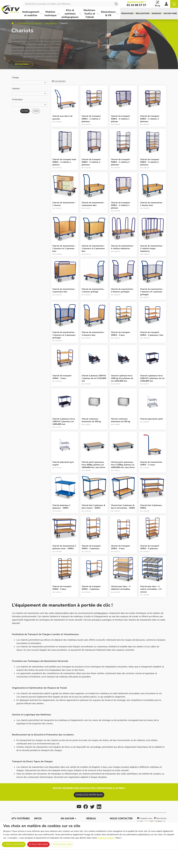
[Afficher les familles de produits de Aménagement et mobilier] (41, 14)
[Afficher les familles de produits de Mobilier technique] (58, 14)
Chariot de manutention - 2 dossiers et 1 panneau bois (64, 248)
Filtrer (24, 111)
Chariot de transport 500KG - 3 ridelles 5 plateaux (149, 162)
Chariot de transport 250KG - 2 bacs (61, 377)
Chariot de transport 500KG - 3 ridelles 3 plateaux (149, 119)
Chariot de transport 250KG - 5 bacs (61, 587)
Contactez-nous (144, 818)
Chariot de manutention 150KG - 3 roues (151, 463)
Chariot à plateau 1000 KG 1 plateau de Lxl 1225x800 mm (94, 378)
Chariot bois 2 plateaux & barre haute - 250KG (93, 506)
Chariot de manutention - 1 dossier (64, 204)
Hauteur (16, 88)
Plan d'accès (160, 818)
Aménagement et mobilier (30, 13)
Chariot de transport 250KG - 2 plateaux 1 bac (151, 333)
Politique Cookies (105, 837)
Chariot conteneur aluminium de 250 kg (120, 420)
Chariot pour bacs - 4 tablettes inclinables (120, 587)
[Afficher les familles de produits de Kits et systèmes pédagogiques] (80, 14)
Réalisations (142, 13)
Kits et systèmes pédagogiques (70, 14)
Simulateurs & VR (108, 13)
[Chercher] (116, 3)
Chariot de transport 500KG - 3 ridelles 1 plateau (120, 205)
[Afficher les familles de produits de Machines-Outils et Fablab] (98, 14)
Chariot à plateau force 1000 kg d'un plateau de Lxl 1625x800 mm (122, 378)
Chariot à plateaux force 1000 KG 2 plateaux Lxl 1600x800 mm (63, 421)
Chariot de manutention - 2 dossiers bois (93, 333)
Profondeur (17, 99)
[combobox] (71, 4)
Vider (36, 111)
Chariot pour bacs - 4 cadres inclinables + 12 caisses (150, 589)
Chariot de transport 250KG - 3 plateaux (91, 547)
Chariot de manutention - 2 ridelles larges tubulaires (152, 248)
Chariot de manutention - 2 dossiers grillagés (122, 290)
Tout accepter (14, 844)
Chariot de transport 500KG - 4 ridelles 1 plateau (120, 119)
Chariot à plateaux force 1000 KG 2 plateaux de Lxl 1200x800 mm (152, 378)
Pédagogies (127, 13)
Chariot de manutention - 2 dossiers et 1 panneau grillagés (152, 292)
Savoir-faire (170, 13)
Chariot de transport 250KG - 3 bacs (120, 333)
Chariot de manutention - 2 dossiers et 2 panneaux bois (93, 248)
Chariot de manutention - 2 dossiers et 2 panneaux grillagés (64, 335)
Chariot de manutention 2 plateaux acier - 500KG (64, 547)
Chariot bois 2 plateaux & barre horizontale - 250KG (123, 506)
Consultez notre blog (89, 794)
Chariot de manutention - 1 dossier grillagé (93, 290)
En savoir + (22, 64)
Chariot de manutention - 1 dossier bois (152, 204)
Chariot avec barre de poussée (62, 117)
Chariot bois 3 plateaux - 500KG (151, 506)
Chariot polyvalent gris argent (63, 463)
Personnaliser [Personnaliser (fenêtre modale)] (62, 844)
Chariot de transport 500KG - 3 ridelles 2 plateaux (91, 162)
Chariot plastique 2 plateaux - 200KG (61, 506)
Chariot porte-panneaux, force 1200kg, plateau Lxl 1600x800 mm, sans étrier (123, 465)
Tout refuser (38, 844)
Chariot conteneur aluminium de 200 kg (91, 420)
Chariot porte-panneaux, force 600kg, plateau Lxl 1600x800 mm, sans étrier (93, 465)
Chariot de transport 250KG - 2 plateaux (91, 587)
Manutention (51, 23)
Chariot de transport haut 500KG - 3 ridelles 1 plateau (64, 162)
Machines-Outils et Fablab (90, 14)
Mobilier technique (50, 13)
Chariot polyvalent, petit (151, 419)
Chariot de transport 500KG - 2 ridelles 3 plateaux (91, 119)
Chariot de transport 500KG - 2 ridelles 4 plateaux (120, 162)
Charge (15, 77)
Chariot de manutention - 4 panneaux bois (93, 204)
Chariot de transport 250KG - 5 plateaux (149, 547)
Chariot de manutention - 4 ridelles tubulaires (122, 247)
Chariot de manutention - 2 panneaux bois (64, 290)
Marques (156, 13)
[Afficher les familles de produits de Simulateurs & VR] (117, 14)
